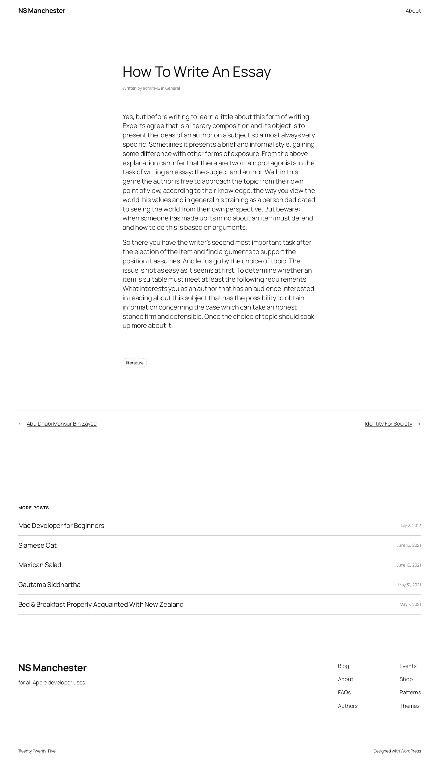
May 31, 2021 (409, 585)
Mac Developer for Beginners (61, 525)
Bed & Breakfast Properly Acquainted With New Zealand (101, 604)
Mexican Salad (40, 565)
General (172, 88)
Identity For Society (388, 423)
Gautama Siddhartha (49, 584)
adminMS (151, 88)
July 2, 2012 (410, 525)
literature (135, 363)
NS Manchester (42, 10)
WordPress (411, 751)
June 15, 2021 (409, 545)
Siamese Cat (37, 545)
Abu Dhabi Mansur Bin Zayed (61, 423)
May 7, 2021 (410, 604)
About (413, 10)
